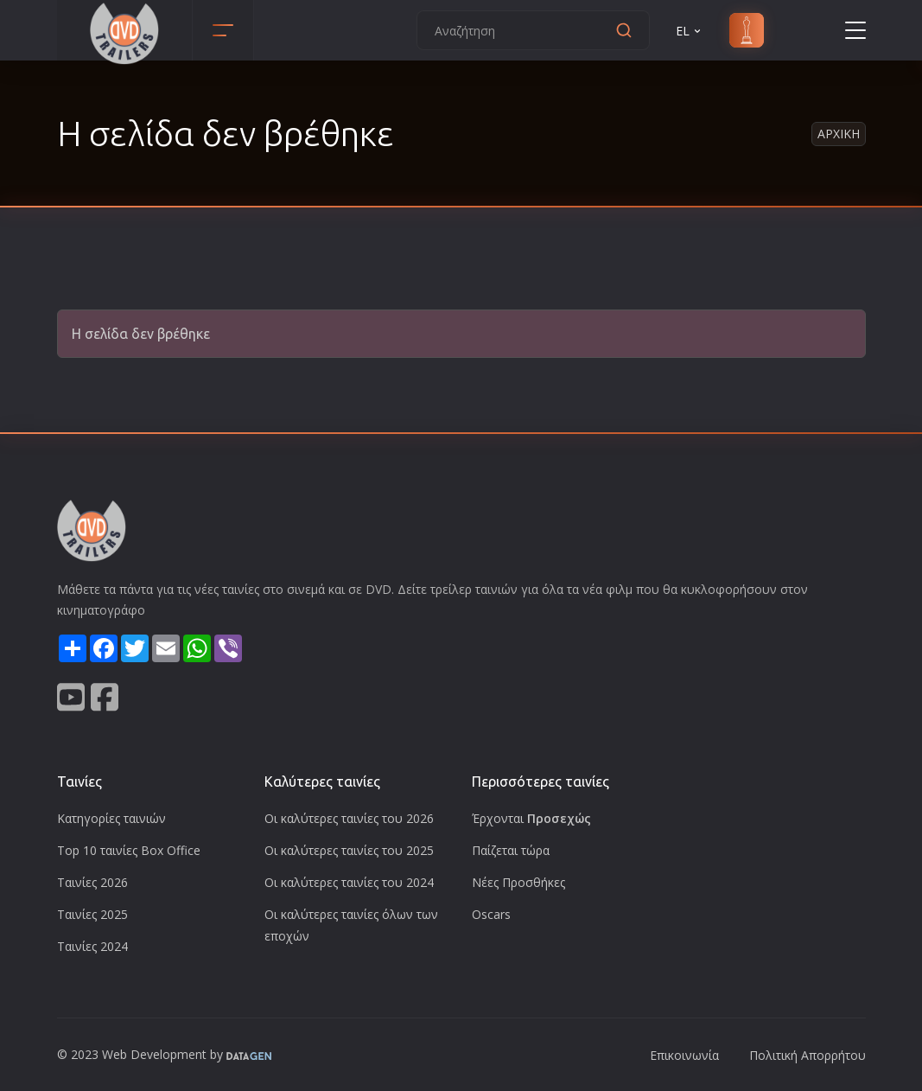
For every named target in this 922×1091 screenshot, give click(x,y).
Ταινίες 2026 (92, 882)
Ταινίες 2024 (92, 946)
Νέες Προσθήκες (518, 882)
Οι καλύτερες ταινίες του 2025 (349, 850)
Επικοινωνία (684, 1055)
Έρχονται (531, 818)
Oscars (491, 914)
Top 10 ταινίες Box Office (128, 850)
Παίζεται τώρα (511, 850)
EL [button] (689, 30)
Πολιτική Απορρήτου (807, 1055)
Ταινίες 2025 (92, 914)
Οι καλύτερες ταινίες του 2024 (349, 882)
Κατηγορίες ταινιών (111, 818)
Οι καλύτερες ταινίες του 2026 (349, 818)
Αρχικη (838, 133)
